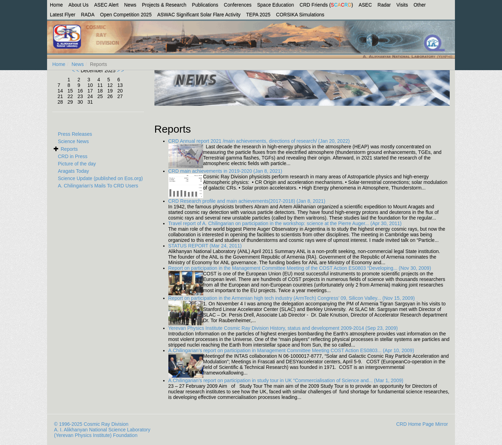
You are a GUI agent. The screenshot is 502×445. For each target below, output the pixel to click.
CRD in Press (73, 156)
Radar (384, 5)
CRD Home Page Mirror (422, 424)
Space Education (275, 5)
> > (119, 70)
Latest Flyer (62, 14)
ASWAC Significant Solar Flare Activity (199, 14)
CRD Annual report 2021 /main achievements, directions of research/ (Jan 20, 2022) (259, 141)
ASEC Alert (106, 5)
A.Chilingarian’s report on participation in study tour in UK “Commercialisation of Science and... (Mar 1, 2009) (285, 380)
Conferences (237, 5)
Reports (69, 149)
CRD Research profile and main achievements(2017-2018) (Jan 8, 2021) (247, 201)
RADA (87, 14)
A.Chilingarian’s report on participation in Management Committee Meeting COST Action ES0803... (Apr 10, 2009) (291, 350)
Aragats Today (73, 171)
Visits (402, 5)
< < (76, 70)
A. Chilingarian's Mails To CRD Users (98, 185)
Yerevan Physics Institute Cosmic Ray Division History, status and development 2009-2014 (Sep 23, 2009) (283, 328)
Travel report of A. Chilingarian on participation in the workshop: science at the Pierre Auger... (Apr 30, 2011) (285, 223)
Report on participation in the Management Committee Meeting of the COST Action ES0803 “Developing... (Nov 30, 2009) (299, 268)
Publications (205, 5)
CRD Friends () (326, 5)
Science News (73, 141)
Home (56, 5)
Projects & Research (164, 5)
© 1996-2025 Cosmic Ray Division (91, 424)
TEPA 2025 (258, 14)
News (130, 5)
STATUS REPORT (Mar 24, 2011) (205, 246)
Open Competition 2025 (126, 14)
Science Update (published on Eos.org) (100, 178)
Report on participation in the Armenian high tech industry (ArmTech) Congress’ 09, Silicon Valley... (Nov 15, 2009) (291, 298)
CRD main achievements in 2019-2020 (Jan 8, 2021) (225, 171)
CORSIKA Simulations (300, 14)
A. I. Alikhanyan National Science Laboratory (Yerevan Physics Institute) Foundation (102, 432)
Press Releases (75, 134)
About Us (78, 5)
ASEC (365, 5)
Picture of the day (77, 163)
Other (419, 5)
